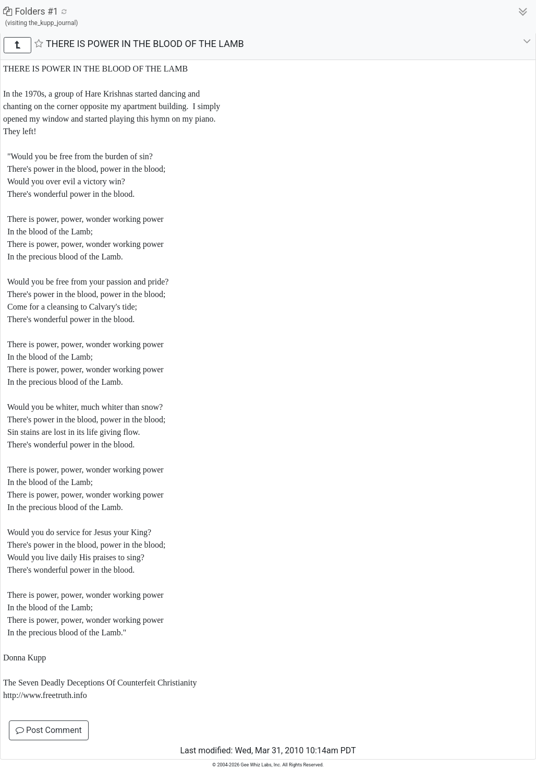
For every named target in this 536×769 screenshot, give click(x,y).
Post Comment (49, 730)
